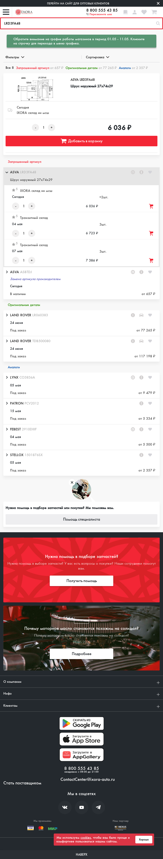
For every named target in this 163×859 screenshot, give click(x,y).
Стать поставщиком (22, 783)
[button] (81, 176)
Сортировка (97, 57)
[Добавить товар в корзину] (151, 206)
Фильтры (14, 57)
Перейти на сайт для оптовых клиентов (78, 3)
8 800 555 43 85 (102, 10)
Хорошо (144, 840)
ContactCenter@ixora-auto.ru (87, 779)
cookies (85, 837)
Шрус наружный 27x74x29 (91, 86)
